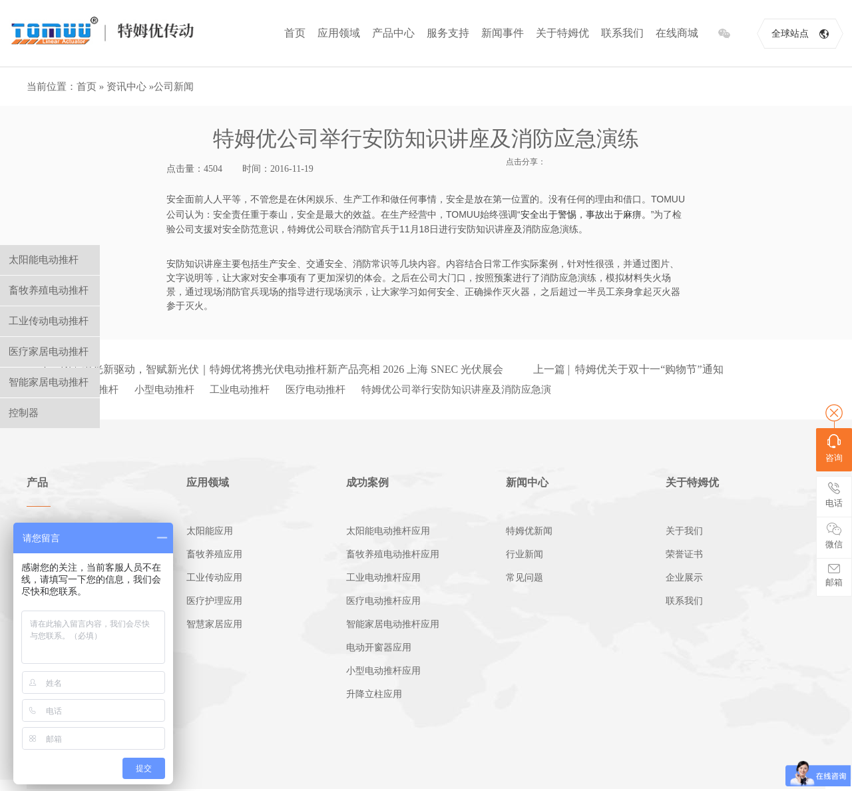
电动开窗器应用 (378, 648)
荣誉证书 (684, 554)
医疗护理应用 (214, 601)
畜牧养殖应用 (214, 554)
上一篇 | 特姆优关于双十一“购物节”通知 (628, 369)
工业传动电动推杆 (49, 321)
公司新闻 (174, 86)
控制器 (24, 412)
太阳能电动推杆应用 (388, 531)
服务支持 (448, 33)
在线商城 (677, 33)
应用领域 (339, 33)
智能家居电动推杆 (49, 382)
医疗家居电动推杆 (49, 351)
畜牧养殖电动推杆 (49, 290)
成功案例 (367, 482)
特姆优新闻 (529, 531)
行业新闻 (524, 554)
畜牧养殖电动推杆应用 (392, 554)
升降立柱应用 (374, 694)
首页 (295, 33)
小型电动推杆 (164, 389)
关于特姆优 (562, 33)
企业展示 (684, 578)
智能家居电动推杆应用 (392, 624)
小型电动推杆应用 (383, 671)
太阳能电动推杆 (44, 259)
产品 (37, 482)
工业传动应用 (214, 578)
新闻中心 (527, 482)
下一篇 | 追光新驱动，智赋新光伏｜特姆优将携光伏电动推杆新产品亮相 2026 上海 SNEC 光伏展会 (271, 369)
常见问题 (524, 578)
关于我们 (684, 531)
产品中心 (393, 33)
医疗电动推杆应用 (383, 601)
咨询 (834, 448)
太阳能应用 (209, 531)
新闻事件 (502, 33)
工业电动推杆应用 (383, 578)
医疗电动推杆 (315, 389)
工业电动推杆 (240, 389)
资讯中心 (126, 86)
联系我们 (622, 33)
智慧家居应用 (214, 624)
